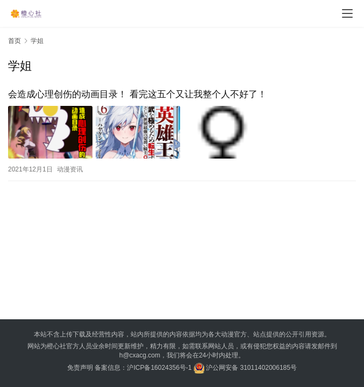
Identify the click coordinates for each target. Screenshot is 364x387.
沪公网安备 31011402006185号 (245, 367)
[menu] (347, 13)
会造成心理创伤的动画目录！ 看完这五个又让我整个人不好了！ (137, 94)
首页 (14, 41)
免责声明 (80, 367)
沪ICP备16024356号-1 (159, 367)
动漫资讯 (70, 169)
